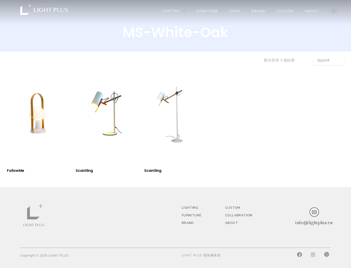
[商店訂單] (328, 60)
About (312, 11)
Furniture (207, 11)
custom (284, 11)
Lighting (173, 11)
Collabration (239, 215)
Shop (234, 11)
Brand (258, 11)
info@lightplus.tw (314, 222)
